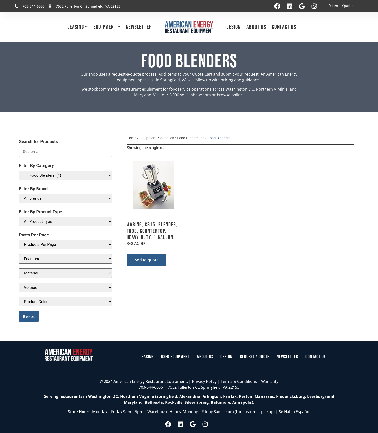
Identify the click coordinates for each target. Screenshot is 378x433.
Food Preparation (190, 138)
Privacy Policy (204, 381)
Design (233, 26)
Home (131, 138)
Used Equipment (175, 357)
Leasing (75, 26)
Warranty (269, 381)
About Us (256, 26)
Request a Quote (254, 357)
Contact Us (284, 26)
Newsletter (139, 26)
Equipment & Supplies (156, 138)
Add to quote (147, 260)
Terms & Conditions (239, 381)
